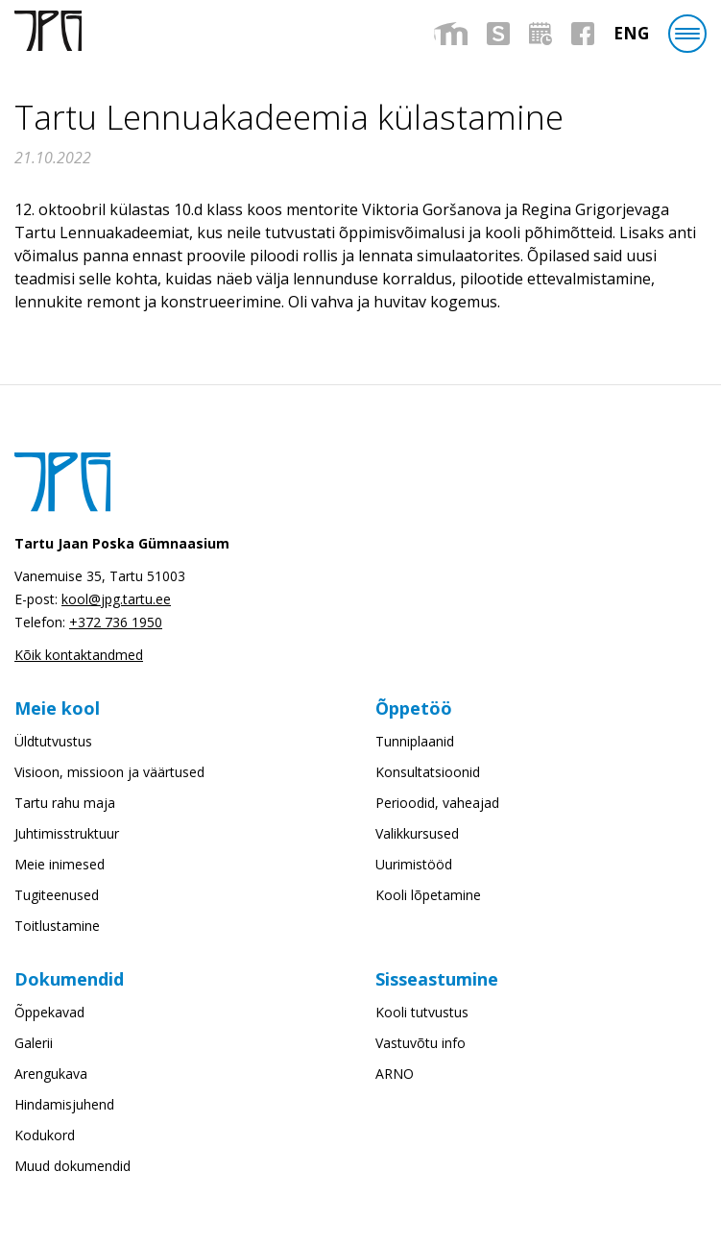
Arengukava (50, 1073)
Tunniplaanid (414, 741)
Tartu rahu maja (64, 802)
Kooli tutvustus (422, 1012)
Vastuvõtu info (420, 1043)
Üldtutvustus (53, 741)
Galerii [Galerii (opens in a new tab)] (33, 1043)
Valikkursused (417, 833)
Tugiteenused (56, 895)
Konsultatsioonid (427, 772)
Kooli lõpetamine (428, 895)
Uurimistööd (413, 864)
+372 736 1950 (115, 622)
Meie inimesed (59, 864)
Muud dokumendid (72, 1166)
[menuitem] (631, 33)
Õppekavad (49, 1012)
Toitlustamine (57, 925)
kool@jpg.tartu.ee (116, 599)
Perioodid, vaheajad (437, 802)
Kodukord (44, 1135)
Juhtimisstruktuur (66, 833)
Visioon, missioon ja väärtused (109, 772)
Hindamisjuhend (64, 1104)
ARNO (394, 1073)
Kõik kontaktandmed (78, 655)
